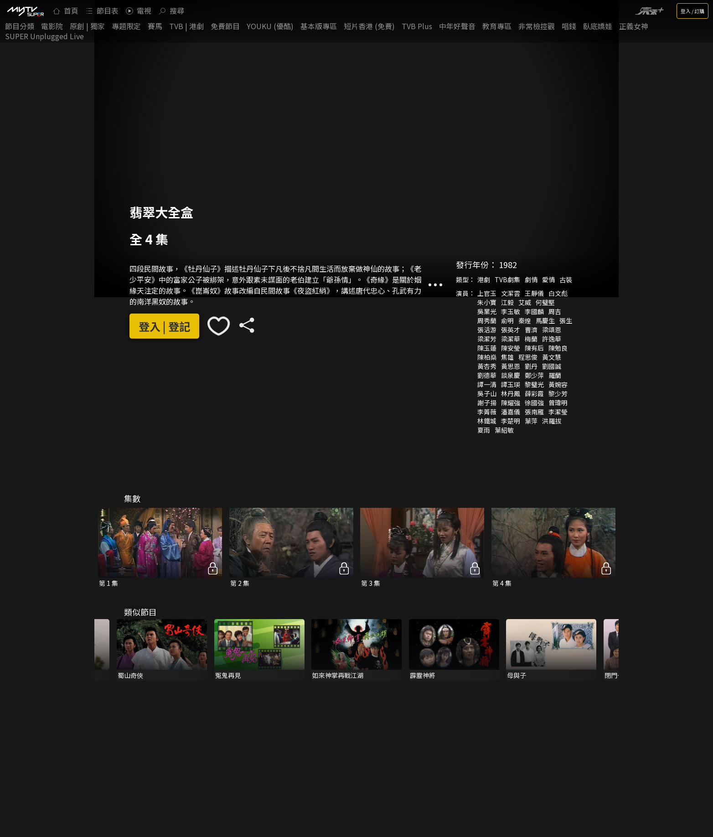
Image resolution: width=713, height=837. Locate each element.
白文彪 (558, 293)
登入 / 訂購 (692, 11)
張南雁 (534, 411)
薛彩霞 (534, 393)
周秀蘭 (486, 320)
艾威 (524, 302)
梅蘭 (531, 338)
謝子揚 (486, 402)
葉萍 (531, 420)
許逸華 (551, 338)
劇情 (531, 279)
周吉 (554, 311)
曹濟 (531, 329)
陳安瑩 (510, 347)
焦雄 (507, 357)
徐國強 (534, 402)
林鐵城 (486, 420)
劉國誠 (551, 366)
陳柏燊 (486, 357)
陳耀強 (510, 402)
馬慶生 (545, 320)
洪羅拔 (551, 420)
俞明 (507, 320)
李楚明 (510, 420)
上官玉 (486, 293)
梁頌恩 (551, 329)
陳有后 (534, 347)
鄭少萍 (534, 375)
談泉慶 (510, 375)
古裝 (565, 279)
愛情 (548, 279)
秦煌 (524, 320)
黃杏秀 (486, 366)
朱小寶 (486, 302)
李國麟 (534, 311)
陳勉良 (558, 347)
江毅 (507, 302)
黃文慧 (551, 357)
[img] (25, 11)
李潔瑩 (558, 411)
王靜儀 (534, 293)
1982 (508, 264)
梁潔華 (510, 338)
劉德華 (486, 375)
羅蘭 (554, 375)
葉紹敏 (504, 429)
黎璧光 (534, 384)
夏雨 (483, 429)
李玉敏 (510, 311)
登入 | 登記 (164, 326)
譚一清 (486, 384)
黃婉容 (558, 384)
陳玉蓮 (486, 347)
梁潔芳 (486, 338)
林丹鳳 (510, 393)
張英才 (510, 329)
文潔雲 (510, 293)
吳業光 (486, 311)
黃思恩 (510, 366)
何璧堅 (545, 302)
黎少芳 (558, 393)
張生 (565, 320)
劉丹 (531, 366)
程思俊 (527, 357)
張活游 (486, 329)
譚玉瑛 (510, 384)
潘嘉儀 (510, 411)
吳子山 (486, 393)
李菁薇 (486, 411)
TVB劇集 (507, 279)
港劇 (483, 279)
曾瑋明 (558, 402)
